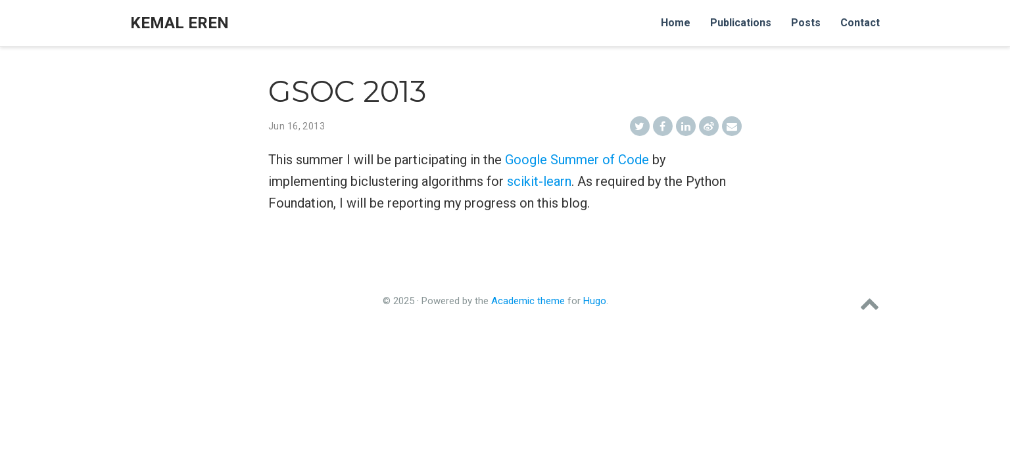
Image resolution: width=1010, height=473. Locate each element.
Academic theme (528, 301)
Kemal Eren (179, 23)
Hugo (594, 301)
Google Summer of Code (577, 160)
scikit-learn (539, 181)
